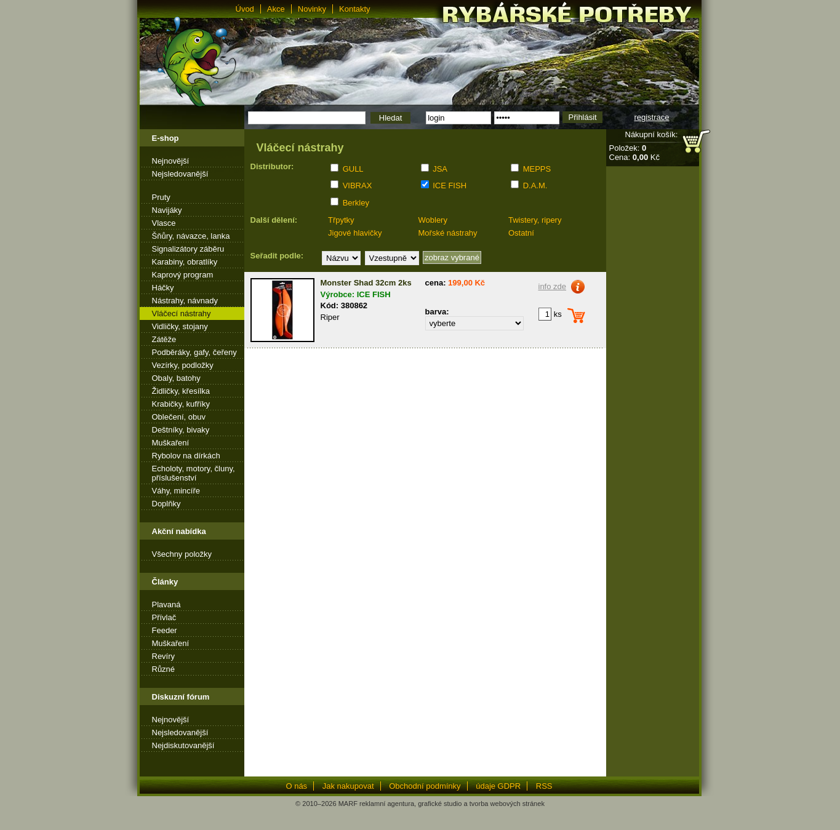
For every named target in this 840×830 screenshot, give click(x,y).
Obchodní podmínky (424, 786)
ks (550, 314)
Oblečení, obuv (179, 416)
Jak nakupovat (348, 786)
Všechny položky (182, 554)
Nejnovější (171, 161)
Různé (163, 669)
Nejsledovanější (180, 173)
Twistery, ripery (534, 220)
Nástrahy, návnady (185, 300)
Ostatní (521, 232)
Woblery (432, 220)
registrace (651, 117)
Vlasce (164, 223)
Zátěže (164, 339)
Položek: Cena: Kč (634, 152)
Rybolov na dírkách (186, 455)
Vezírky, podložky (183, 365)
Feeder (164, 630)
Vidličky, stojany (180, 326)
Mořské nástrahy (448, 232)
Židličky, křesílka (181, 391)
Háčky (163, 287)
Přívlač (164, 617)
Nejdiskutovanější (183, 745)
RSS (544, 786)
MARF (348, 803)
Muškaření (171, 442)
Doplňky (166, 503)
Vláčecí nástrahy (181, 313)
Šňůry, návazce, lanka (191, 236)
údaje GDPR (498, 786)
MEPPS (537, 169)
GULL (353, 169)
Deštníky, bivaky (181, 429)
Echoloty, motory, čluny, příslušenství (193, 473)
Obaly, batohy (176, 378)
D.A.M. (535, 185)
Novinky (312, 9)
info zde (552, 286)
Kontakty (354, 9)
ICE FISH (449, 185)
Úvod (245, 9)
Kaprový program (183, 274)
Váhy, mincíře (176, 490)
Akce (276, 9)
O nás (296, 786)
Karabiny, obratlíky (185, 261)
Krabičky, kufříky (181, 404)
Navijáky (167, 210)
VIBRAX (357, 185)
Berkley (356, 202)
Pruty (161, 197)
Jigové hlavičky (355, 232)
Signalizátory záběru (188, 248)
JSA (440, 169)
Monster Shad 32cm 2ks (366, 282)
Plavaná (166, 604)
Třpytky (341, 220)
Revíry (163, 656)
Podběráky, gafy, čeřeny (194, 352)
